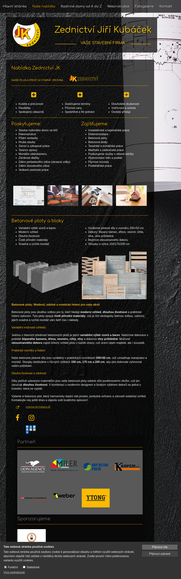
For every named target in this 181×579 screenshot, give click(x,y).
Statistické (33, 567)
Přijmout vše (160, 547)
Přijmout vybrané (159, 553)
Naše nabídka (43, 6)
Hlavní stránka (15, 6)
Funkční (13, 567)
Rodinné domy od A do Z (81, 6)
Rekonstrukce (118, 6)
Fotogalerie (144, 6)
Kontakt (165, 6)
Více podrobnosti (14, 572)
